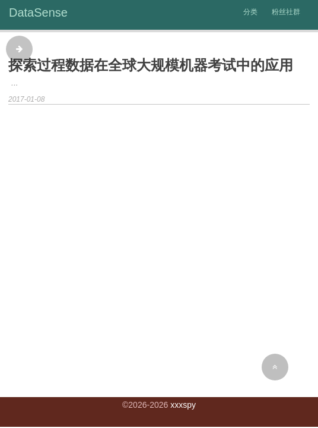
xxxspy (183, 405)
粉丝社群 (286, 12)
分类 (250, 12)
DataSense (38, 12)
